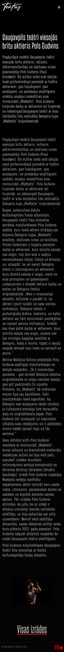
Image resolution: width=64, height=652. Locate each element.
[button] (59, 7)
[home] (14, 6)
